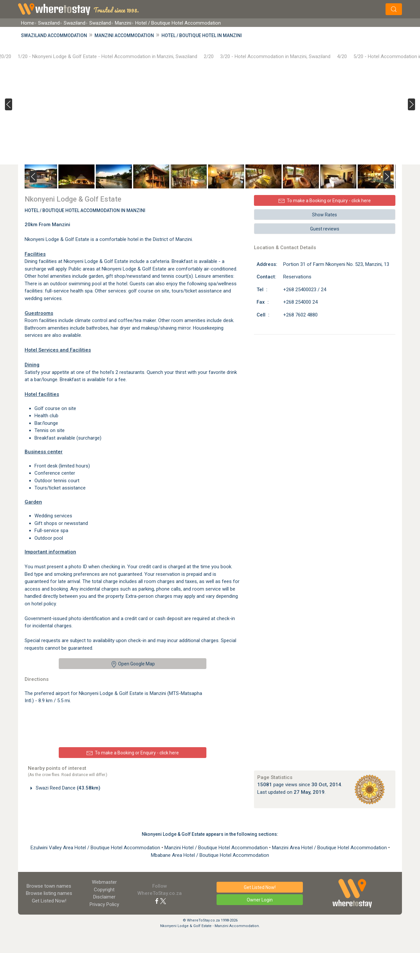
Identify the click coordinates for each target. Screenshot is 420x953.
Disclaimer (104, 897)
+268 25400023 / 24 (304, 289)
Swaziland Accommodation (54, 35)
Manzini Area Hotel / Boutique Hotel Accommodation (330, 848)
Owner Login (260, 899)
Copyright (104, 890)
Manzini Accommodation (124, 35)
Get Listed (49, 901)
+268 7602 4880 (300, 315)
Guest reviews (324, 228)
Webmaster (104, 882)
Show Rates (324, 214)
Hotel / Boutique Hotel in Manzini (201, 35)
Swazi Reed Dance (67, 788)
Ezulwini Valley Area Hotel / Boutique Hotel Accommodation (96, 848)
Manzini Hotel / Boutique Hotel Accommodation (216, 848)
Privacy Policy (104, 904)
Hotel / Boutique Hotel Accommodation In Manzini (85, 210)
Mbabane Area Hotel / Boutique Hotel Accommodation (210, 855)
